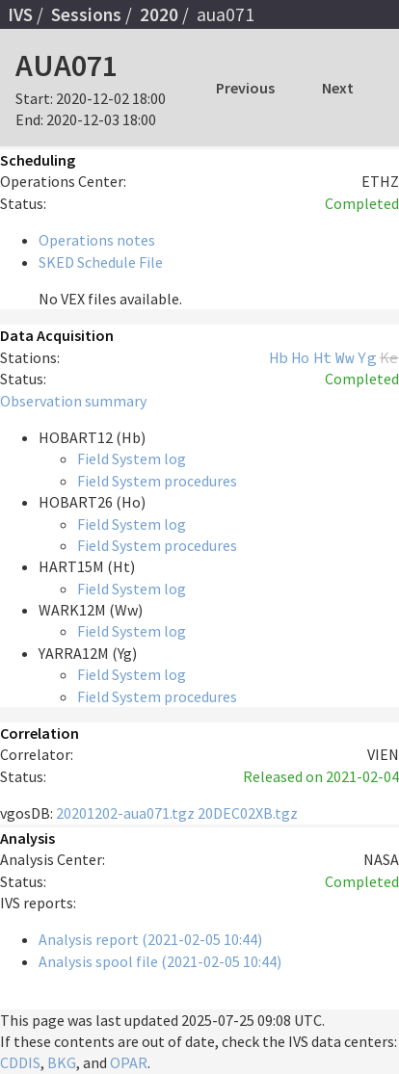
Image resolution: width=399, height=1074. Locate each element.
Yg (367, 357)
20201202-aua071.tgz (125, 813)
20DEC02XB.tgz (248, 813)
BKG (61, 1062)
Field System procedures (157, 480)
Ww (345, 357)
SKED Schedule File (101, 262)
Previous (245, 87)
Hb (278, 357)
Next (338, 87)
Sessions (86, 14)
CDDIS (20, 1062)
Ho (300, 357)
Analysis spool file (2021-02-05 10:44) (160, 961)
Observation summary (73, 400)
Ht (322, 357)
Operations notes (97, 239)
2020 (159, 14)
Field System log (131, 458)
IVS (20, 14)
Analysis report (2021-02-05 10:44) (150, 939)
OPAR (128, 1062)
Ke (389, 357)
